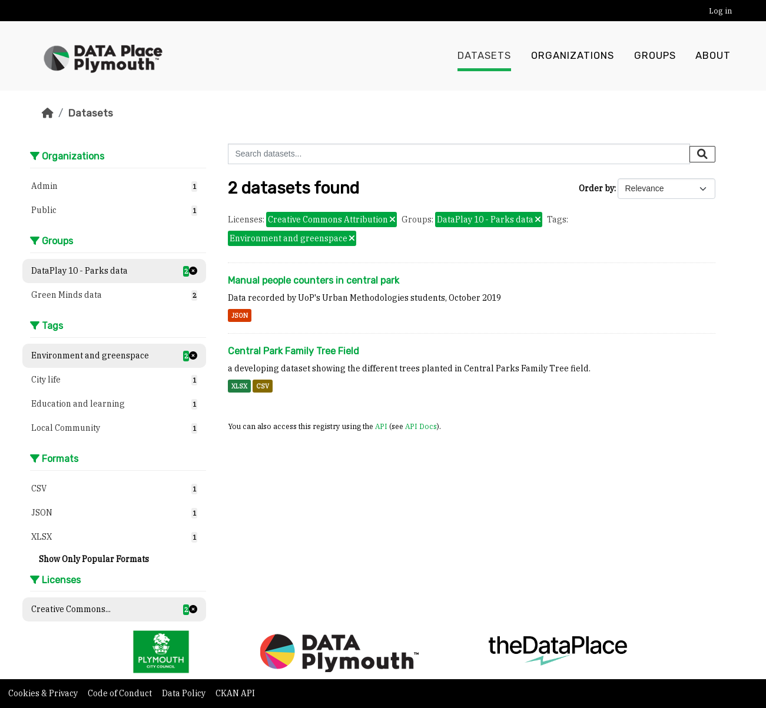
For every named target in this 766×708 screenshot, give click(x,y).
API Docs (421, 426)
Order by (596, 188)
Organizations (572, 56)
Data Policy (184, 693)
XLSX (239, 386)
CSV (262, 386)
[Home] (48, 113)
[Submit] (702, 154)
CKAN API (235, 693)
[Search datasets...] (459, 154)
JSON (239, 315)
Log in (720, 11)
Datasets (484, 56)
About (713, 56)
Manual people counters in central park (313, 280)
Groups (655, 56)
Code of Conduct (121, 693)
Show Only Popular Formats (94, 559)
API (381, 426)
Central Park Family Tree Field (293, 351)
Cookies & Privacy (43, 693)
